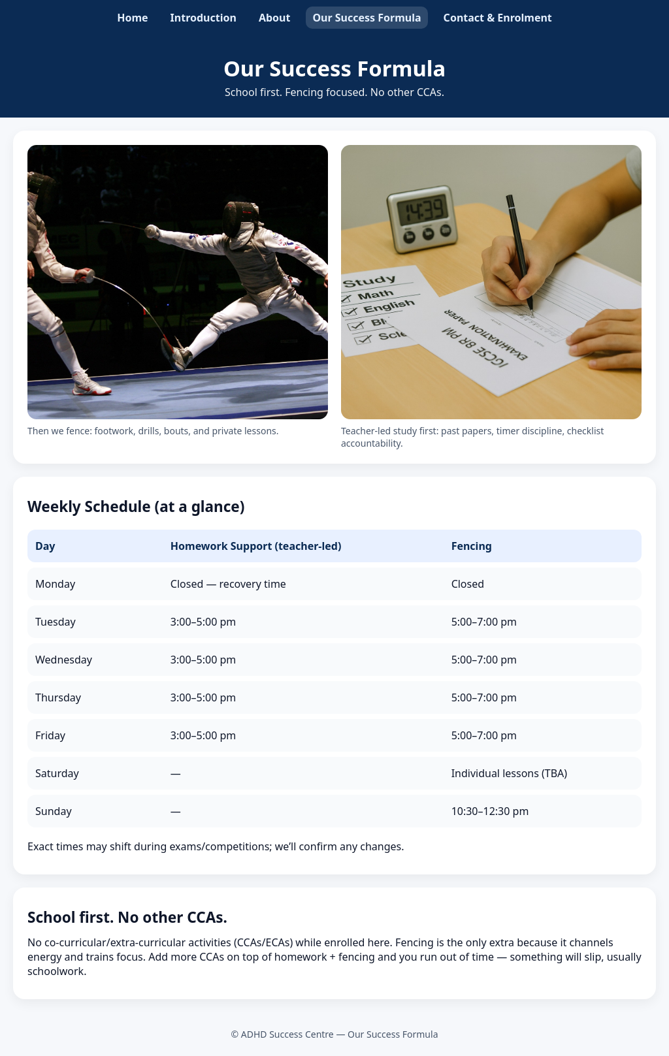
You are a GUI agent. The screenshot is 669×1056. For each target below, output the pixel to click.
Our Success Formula (366, 17)
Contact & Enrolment (498, 17)
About (275, 17)
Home (132, 17)
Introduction (204, 17)
